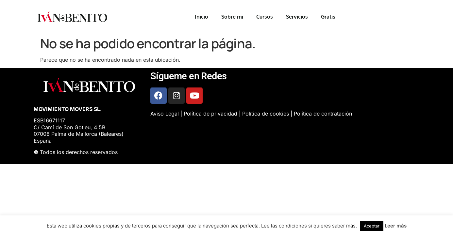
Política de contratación (323, 113)
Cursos (264, 16)
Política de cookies (265, 113)
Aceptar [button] (371, 225)
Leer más (396, 226)
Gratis (328, 16)
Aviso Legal (164, 113)
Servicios (297, 16)
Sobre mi (232, 16)
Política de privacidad (210, 113)
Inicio (201, 16)
